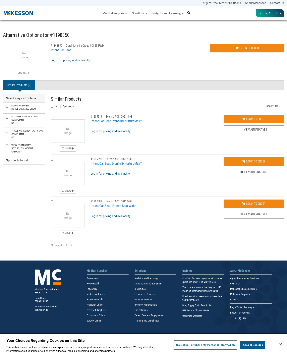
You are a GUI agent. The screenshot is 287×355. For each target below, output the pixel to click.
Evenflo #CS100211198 (119, 116)
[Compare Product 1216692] (52, 159)
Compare (24, 73)
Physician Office (94, 304)
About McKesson (255, 3)
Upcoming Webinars (192, 316)
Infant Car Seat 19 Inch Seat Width (113, 206)
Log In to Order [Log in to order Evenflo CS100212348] (253, 161)
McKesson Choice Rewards (243, 289)
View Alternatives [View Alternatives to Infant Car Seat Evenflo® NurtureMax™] (254, 129)
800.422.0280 (41, 301)
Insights (187, 270)
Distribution (140, 289)
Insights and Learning (167, 13)
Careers (234, 299)
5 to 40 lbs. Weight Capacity (22, 148)
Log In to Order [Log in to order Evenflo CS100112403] (253, 203)
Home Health (93, 283)
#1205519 (96, 116)
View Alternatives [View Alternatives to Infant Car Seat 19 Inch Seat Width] (254, 214)
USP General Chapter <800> (195, 310)
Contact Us (277, 3)
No (24, 120)
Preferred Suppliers (96, 310)
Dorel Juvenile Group (24, 107)
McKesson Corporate (240, 294)
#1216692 (96, 159)
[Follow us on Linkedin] (244, 318)
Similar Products (66, 99)
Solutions (139, 13)
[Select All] (52, 106)
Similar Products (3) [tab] (19, 85)
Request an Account (240, 312)
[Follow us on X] (239, 318)
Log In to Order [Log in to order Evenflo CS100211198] (253, 119)
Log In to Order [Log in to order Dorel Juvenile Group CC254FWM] (247, 48)
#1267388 (96, 201)
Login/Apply (270, 13)
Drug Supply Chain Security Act (197, 305)
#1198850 (56, 45)
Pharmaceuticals (95, 299)
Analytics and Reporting (146, 278)
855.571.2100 (41, 292)
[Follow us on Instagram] (235, 318)
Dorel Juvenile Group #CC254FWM (85, 45)
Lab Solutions (141, 310)
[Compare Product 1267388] (52, 201)
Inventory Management (146, 304)
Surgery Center (94, 320)
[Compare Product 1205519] (52, 117)
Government (92, 278)
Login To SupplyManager (242, 307)
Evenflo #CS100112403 (119, 201)
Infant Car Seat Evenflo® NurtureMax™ (116, 121)
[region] (143, 344)
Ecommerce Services (145, 294)
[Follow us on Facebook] (231, 318)
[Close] (280, 344)
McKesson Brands (96, 294)
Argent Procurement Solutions (221, 3)
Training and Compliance (147, 320)
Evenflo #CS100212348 (119, 159)
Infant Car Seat (61, 50)
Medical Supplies (114, 13)
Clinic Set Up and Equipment (148, 283)
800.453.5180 (41, 310)
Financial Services (143, 299)
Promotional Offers (96, 315)
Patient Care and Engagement (149, 315)
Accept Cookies (253, 344)
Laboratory (92, 289)
